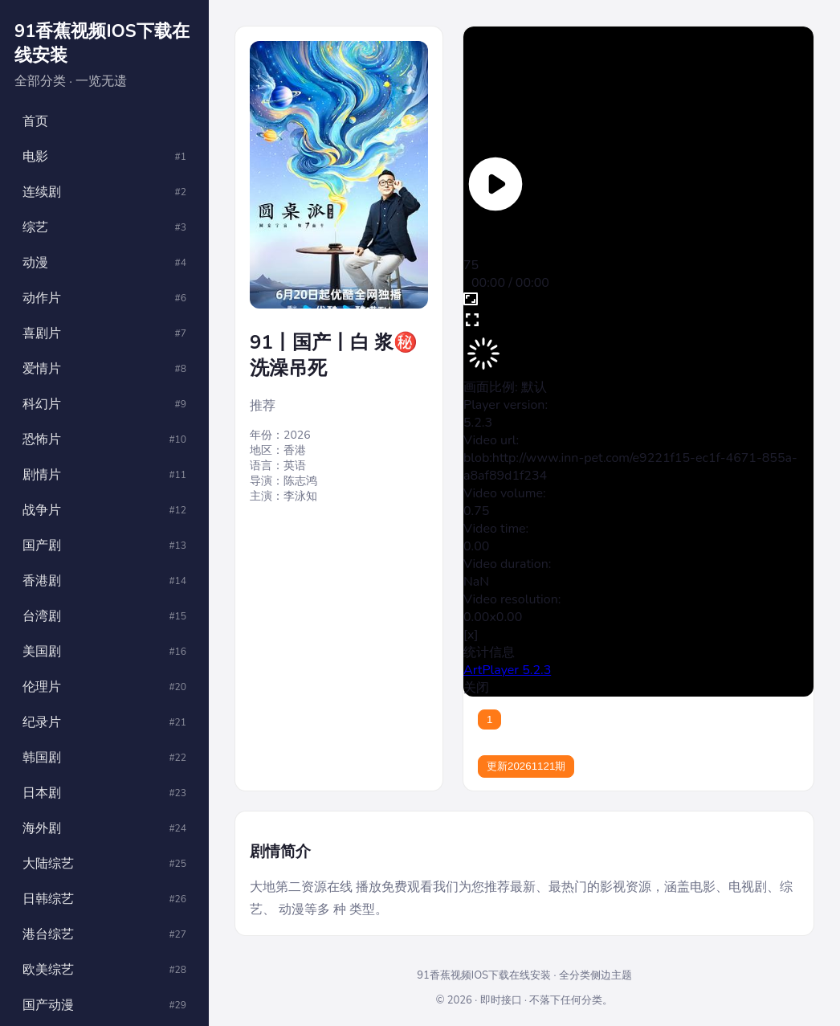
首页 (35, 121)
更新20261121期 (526, 766)
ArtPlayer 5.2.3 (507, 670)
